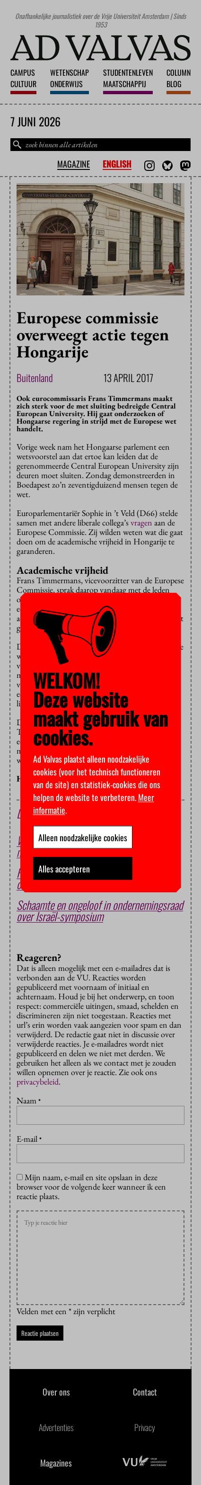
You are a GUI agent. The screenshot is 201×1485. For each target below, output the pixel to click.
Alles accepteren (64, 868)
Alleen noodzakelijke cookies (82, 837)
